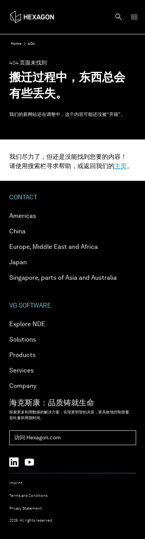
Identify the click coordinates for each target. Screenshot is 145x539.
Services (21, 371)
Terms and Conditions (28, 496)
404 (31, 44)
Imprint (15, 483)
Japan (18, 263)
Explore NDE (27, 324)
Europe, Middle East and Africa (53, 247)
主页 (120, 166)
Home (16, 44)
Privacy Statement (25, 508)
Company (22, 386)
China (17, 232)
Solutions (22, 340)
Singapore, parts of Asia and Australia (63, 278)
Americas (22, 216)
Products (22, 355)
